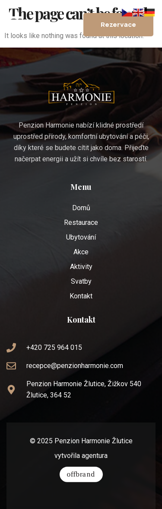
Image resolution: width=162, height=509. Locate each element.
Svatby (81, 281)
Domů (81, 208)
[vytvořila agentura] (81, 474)
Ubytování (81, 237)
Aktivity (81, 267)
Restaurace (81, 222)
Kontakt (81, 296)
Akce (81, 252)
